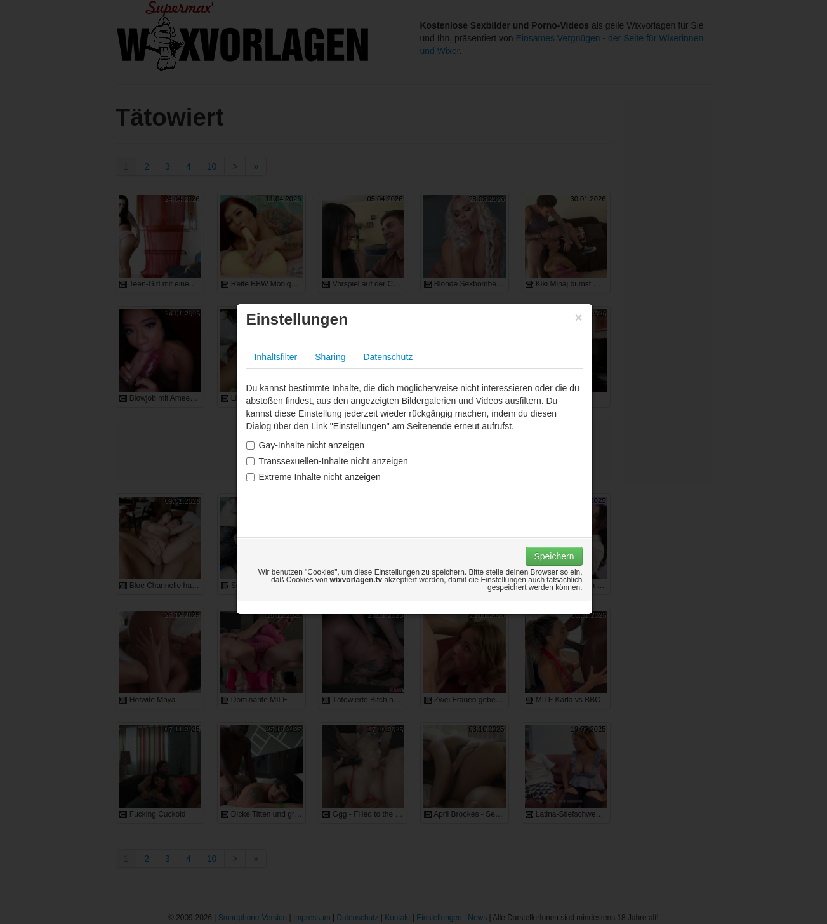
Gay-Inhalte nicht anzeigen (305, 445)
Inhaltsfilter (276, 357)
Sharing (330, 357)
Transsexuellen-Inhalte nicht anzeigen (327, 461)
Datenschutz (388, 357)
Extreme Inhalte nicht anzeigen (313, 477)
